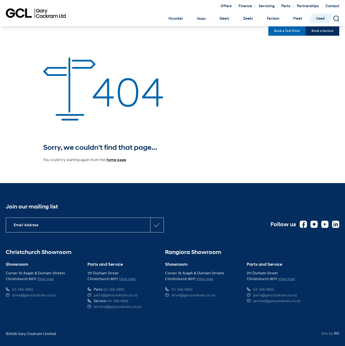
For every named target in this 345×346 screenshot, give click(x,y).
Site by (330, 333)
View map (45, 278)
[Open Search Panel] (336, 18)
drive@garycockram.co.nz (34, 295)
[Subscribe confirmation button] (157, 225)
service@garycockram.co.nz (117, 306)
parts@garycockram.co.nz (116, 295)
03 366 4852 (22, 289)
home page (116, 159)
